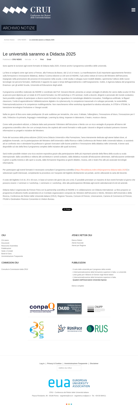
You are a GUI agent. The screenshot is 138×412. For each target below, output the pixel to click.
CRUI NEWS (22, 40)
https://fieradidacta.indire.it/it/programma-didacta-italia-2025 (101, 170)
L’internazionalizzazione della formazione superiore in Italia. (94, 277)
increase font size (36, 59)
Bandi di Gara (6, 254)
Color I (66, 404)
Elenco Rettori (77, 240)
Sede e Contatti (7, 251)
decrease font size (33, 59)
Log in (42, 363)
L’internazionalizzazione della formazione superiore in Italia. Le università (99, 272)
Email (49, 59)
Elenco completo (78, 286)
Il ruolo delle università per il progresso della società (92, 269)
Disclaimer (94, 363)
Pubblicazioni (6, 248)
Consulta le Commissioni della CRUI (14, 269)
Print (42, 59)
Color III (71, 404)
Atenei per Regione (79, 245)
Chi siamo (5, 240)
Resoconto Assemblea (9, 246)
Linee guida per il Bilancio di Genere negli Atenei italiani (93, 275)
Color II (69, 404)
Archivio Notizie (9, 40)
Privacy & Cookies (54, 363)
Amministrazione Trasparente (12, 256)
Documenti (5, 243)
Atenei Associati (78, 243)
